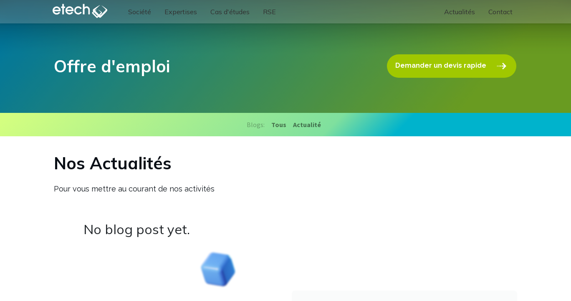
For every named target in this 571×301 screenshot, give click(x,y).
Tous (278, 124)
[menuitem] (142, 11)
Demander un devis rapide (452, 66)
